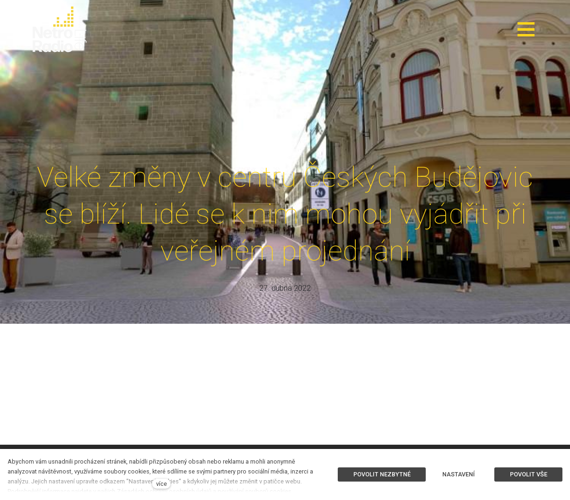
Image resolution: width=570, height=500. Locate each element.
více (161, 483)
